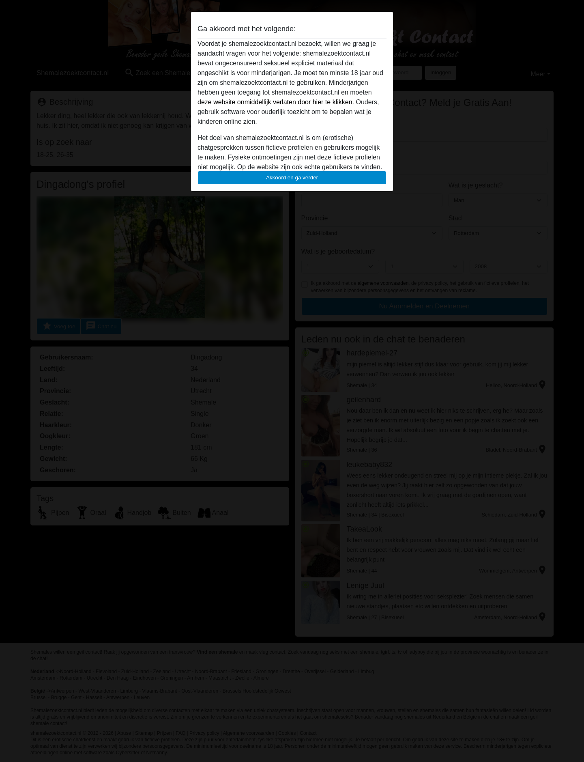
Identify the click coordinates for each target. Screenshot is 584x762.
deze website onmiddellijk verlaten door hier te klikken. (276, 102)
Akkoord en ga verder (292, 177)
